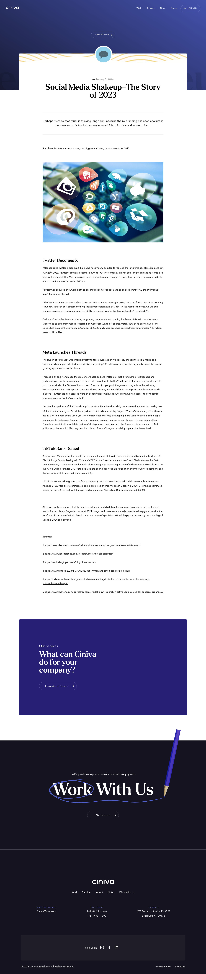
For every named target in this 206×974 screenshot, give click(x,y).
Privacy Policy (163, 967)
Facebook (109, 947)
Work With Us (127, 892)
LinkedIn (117, 947)
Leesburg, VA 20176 (153, 916)
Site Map (180, 967)
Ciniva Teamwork (46, 911)
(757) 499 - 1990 (97, 916)
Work (75, 892)
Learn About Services (57, 686)
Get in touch (103, 815)
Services (86, 892)
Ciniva (12, 8)
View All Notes (102, 35)
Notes (111, 892)
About (99, 892)
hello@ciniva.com (97, 911)
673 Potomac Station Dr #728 (153, 911)
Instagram (102, 947)
